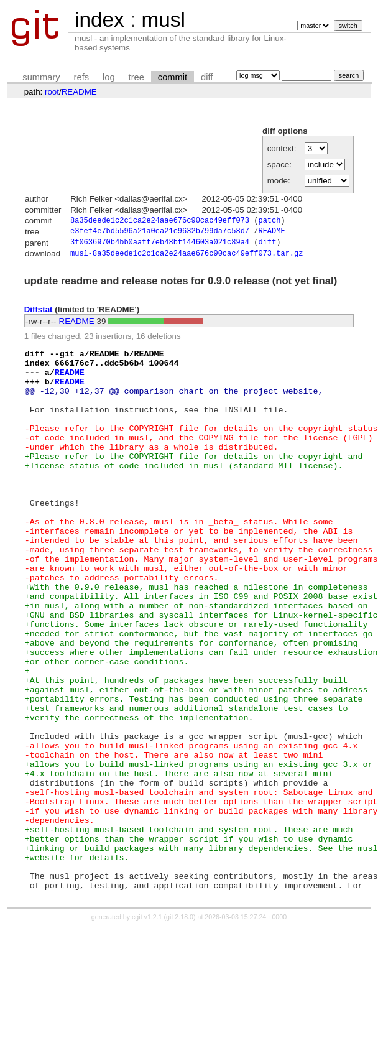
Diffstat (38, 313)
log (109, 77)
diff (207, 77)
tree (136, 77)
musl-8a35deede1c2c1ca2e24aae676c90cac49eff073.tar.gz (186, 257)
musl (163, 19)
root (52, 91)
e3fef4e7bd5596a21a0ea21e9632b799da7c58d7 (159, 233)
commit (172, 77)
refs (81, 77)
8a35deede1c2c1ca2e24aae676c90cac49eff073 (159, 221)
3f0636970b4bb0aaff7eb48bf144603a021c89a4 (159, 245)
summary (41, 77)
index (99, 19)
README (79, 91)
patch (269, 221)
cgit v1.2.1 (147, 1029)
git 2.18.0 (179, 1029)
